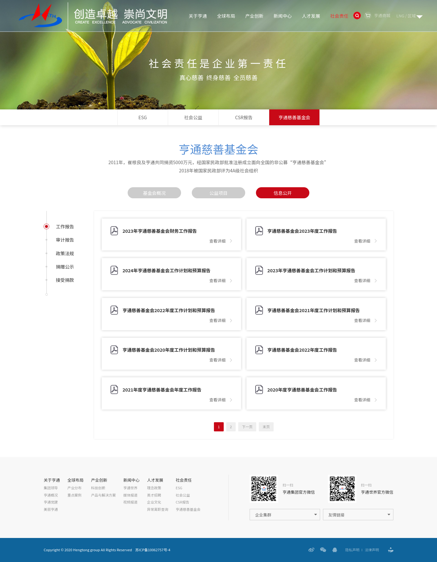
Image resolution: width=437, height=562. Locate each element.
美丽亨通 (51, 509)
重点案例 (74, 495)
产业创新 (254, 15)
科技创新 (98, 488)
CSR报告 (243, 117)
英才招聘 (154, 495)
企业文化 (154, 502)
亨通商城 (382, 15)
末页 (266, 426)
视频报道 (130, 502)
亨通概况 (51, 495)
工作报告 (65, 226)
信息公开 (283, 192)
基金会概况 (154, 192)
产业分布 (74, 488)
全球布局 (226, 15)
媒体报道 (130, 495)
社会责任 (339, 15)
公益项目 (218, 192)
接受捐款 (65, 280)
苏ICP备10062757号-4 (152, 549)
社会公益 (193, 117)
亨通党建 (51, 502)
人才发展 (311, 15)
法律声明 (372, 550)
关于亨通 (198, 15)
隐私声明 (352, 550)
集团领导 (51, 488)
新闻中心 (283, 15)
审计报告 (65, 240)
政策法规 (65, 253)
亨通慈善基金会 (294, 117)
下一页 (247, 426)
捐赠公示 (65, 266)
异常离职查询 (157, 509)
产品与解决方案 (103, 495)
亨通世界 (130, 488)
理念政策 (154, 488)
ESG (142, 117)
